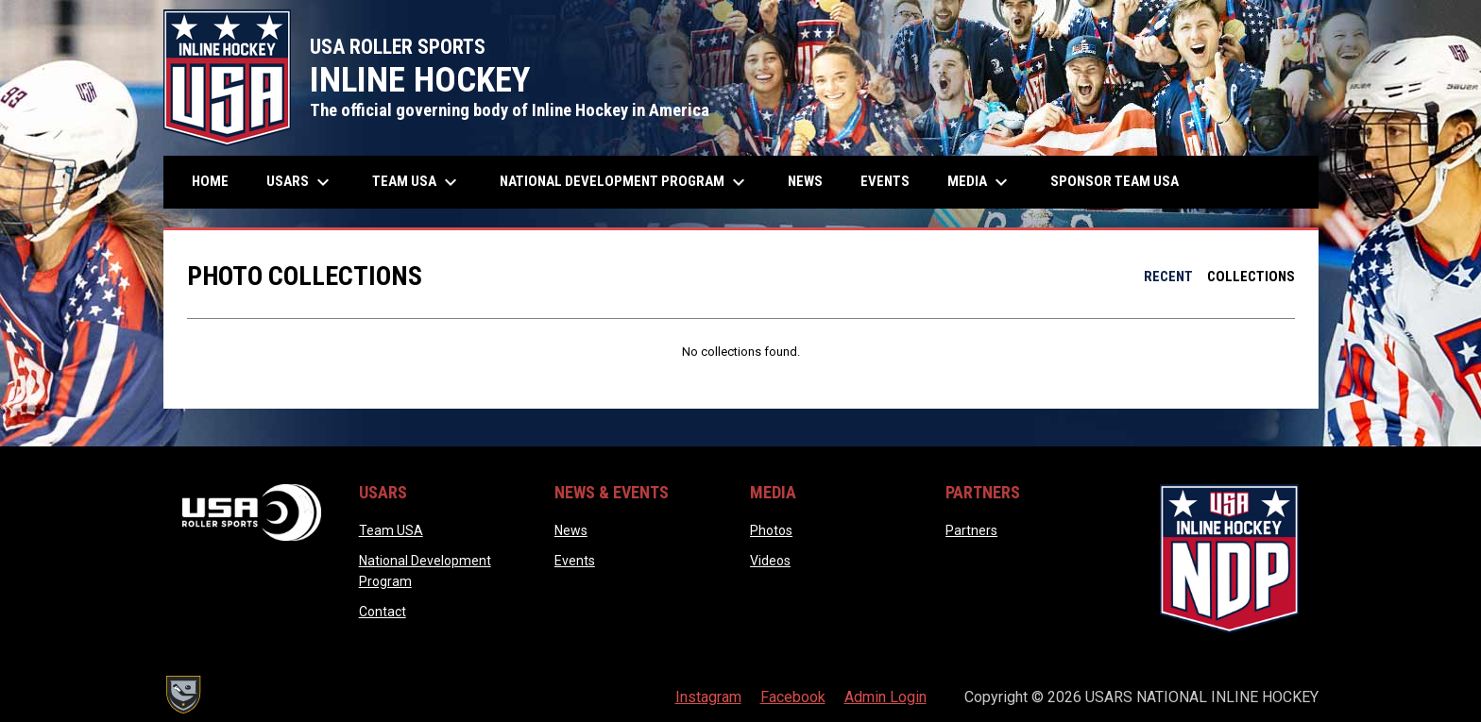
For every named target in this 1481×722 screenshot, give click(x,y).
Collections (1251, 276)
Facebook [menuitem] (793, 697)
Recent (1168, 276)
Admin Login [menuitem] (885, 697)
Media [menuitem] (980, 182)
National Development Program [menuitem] (625, 182)
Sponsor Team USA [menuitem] (1114, 181)
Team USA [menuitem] (417, 182)
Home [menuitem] (210, 181)
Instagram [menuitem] (708, 697)
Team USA (391, 530)
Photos (771, 530)
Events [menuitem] (885, 181)
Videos (770, 560)
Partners (971, 530)
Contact (382, 611)
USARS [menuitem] (300, 182)
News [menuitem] (805, 181)
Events (574, 560)
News (570, 530)
